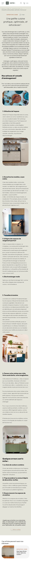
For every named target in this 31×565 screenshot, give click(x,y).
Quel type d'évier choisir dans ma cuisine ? (22, 552)
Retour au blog (16, 529)
